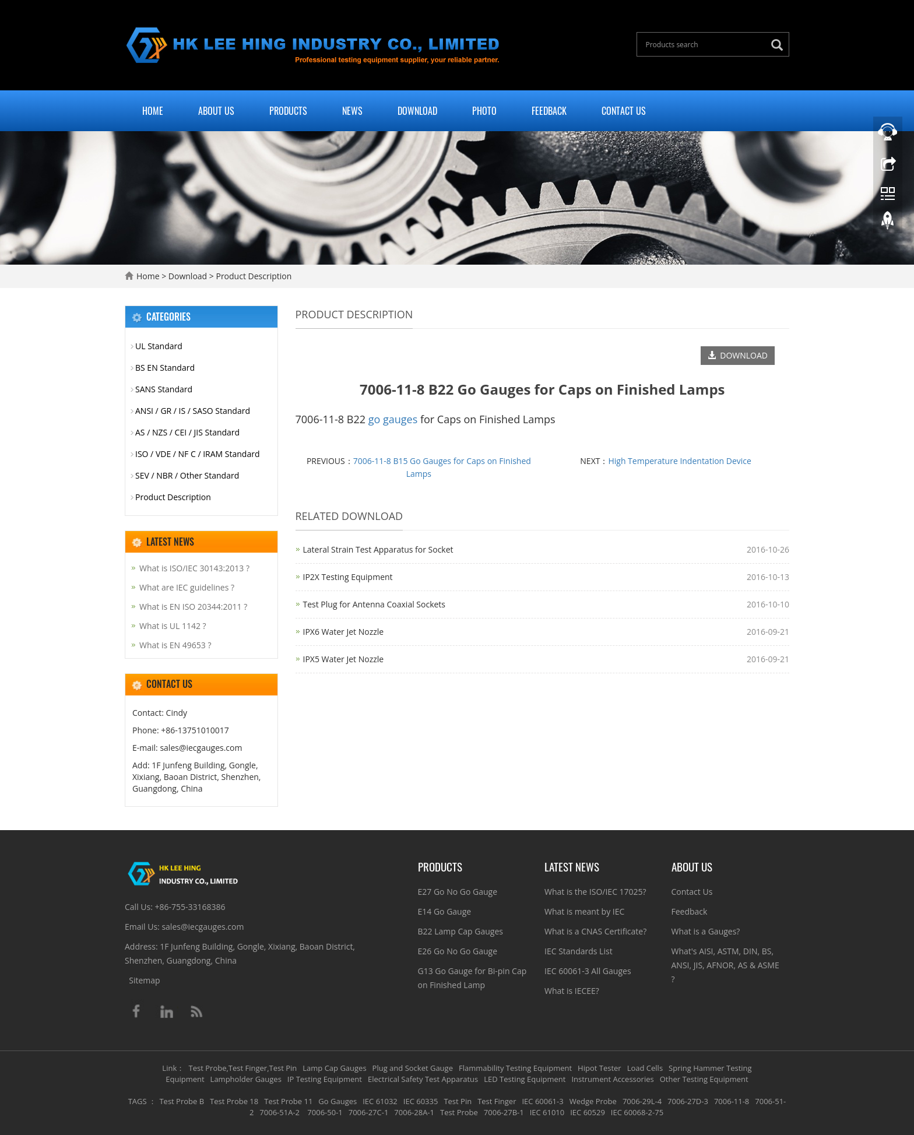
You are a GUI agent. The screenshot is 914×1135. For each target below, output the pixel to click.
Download (417, 111)
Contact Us (624, 111)
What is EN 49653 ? (175, 645)
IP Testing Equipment (324, 1079)
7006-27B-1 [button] (504, 1112)
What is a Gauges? (706, 931)
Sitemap (144, 980)
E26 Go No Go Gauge (458, 951)
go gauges (393, 419)
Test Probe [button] (459, 1112)
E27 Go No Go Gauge (458, 891)
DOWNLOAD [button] (738, 355)
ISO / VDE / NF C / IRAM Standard (197, 453)
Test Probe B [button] (181, 1101)
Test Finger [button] (496, 1101)
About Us (216, 111)
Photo (484, 111)
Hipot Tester (599, 1068)
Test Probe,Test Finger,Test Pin (243, 1068)
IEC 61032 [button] (380, 1101)
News (352, 111)
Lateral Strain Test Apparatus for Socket (378, 549)
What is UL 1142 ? (172, 625)
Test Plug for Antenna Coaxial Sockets (374, 604)
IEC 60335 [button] (420, 1101)
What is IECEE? (571, 990)
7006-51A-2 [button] (279, 1112)
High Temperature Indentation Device (679, 460)
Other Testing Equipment (704, 1079)
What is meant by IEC (584, 911)
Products (288, 111)
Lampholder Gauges (246, 1079)
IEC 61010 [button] (547, 1112)
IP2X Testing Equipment (348, 576)
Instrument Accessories (612, 1079)
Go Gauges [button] (337, 1101)
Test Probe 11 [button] (288, 1101)
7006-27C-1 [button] (369, 1112)
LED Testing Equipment (524, 1079)
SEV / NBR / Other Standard (187, 475)
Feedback (549, 111)
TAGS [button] (137, 1101)
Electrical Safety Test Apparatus (423, 1079)
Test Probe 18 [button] (234, 1101)
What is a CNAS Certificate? (595, 931)
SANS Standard (163, 389)
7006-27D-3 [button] (687, 1101)
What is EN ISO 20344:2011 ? (193, 606)
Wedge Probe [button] (593, 1101)
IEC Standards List (578, 951)
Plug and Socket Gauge (412, 1068)
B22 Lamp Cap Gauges (460, 931)
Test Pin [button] (458, 1101)
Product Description (252, 276)
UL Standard (158, 346)
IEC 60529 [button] (587, 1112)
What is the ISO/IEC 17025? (595, 891)
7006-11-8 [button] (731, 1101)
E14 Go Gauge (445, 911)
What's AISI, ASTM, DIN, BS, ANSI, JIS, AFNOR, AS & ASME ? (725, 965)
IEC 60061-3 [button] (542, 1101)
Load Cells (645, 1068)
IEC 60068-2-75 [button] (637, 1112)
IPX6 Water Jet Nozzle (343, 631)
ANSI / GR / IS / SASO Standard (192, 410)
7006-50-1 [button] (324, 1112)
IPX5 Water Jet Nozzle (343, 659)
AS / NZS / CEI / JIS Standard (187, 432)
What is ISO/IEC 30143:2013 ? (194, 568)
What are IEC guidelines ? (186, 587)
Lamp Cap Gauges (334, 1068)
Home (152, 111)
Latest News (571, 866)
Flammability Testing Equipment (515, 1068)
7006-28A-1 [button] (414, 1112)
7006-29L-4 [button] (642, 1101)
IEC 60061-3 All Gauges (587, 970)
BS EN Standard (165, 367)
